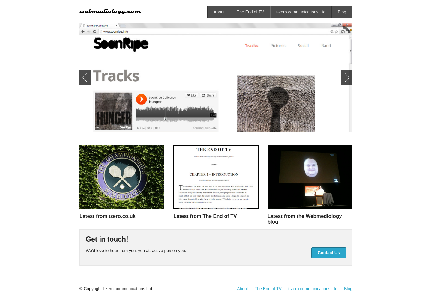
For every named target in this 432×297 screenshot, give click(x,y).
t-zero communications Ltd (301, 12)
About (219, 12)
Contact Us (329, 252)
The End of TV (250, 12)
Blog (342, 12)
